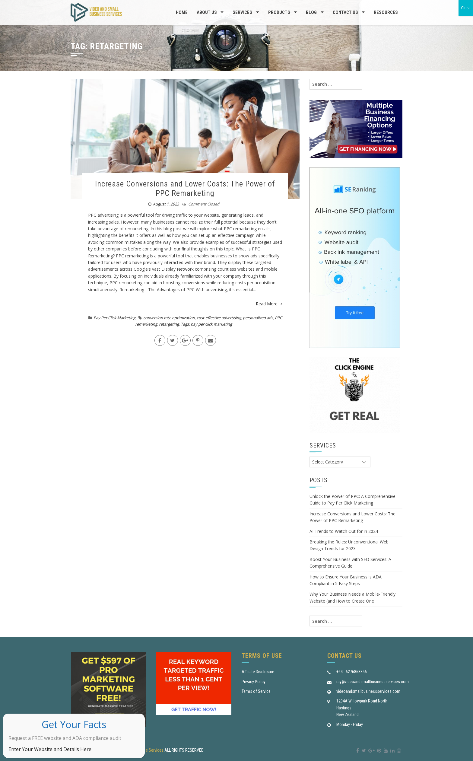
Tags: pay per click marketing (206, 324)
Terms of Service (256, 691)
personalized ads (258, 317)
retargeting (169, 324)
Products (279, 12)
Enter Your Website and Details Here (49, 749)
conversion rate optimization (169, 317)
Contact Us (345, 12)
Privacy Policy (253, 681)
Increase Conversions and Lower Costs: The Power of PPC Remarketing (185, 188)
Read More (269, 304)
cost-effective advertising (219, 317)
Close (466, 7)
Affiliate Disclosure (258, 671)
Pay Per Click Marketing (114, 317)
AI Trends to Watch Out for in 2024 (344, 531)
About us (207, 12)
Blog (311, 12)
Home (182, 12)
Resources (386, 12)
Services (242, 12)
